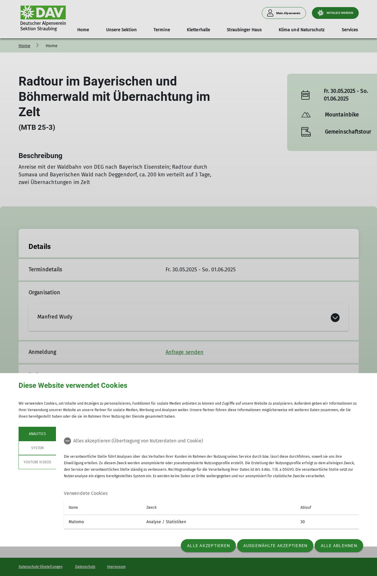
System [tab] (37, 448)
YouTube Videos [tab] (37, 462)
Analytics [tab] (37, 434)
